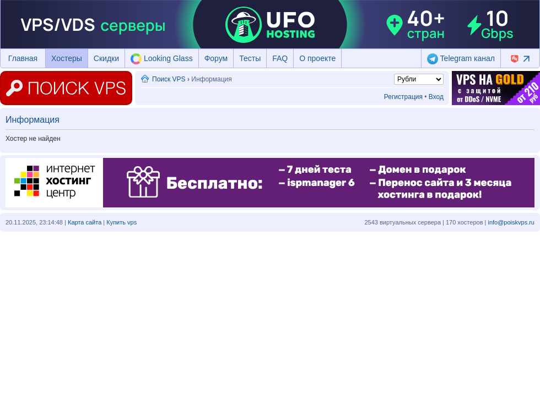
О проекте (317, 58)
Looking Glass (162, 58)
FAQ (280, 58)
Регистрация (403, 97)
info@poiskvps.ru (511, 222)
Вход (436, 97)
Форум (216, 58)
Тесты (250, 58)
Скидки (106, 58)
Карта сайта (84, 222)
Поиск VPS (169, 79)
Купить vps (121, 222)
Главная (22, 58)
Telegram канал (461, 58)
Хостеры (66, 58)
